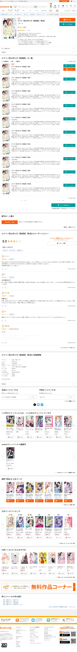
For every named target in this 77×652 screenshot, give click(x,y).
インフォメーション (34, 638)
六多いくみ (20, 23)
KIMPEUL (60, 532)
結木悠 (65, 532)
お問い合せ (32, 640)
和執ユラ (18, 532)
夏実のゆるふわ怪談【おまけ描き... (38, 430)
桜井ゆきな (51, 532)
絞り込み (15, 7)
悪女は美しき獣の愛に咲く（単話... (38, 530)
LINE (17, 638)
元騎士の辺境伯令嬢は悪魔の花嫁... (29, 496)
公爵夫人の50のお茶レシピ (10, 529)
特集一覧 (18, 632)
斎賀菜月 (37, 532)
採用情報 (46, 632)
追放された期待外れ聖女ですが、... (38, 496)
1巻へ (12, 61)
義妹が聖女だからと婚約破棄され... (48, 530)
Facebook (18, 646)
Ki (4, 274)
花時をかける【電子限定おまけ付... (58, 430)
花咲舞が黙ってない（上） (61, 567)
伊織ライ (11, 497)
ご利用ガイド (74, 10)
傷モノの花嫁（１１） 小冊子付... (10, 430)
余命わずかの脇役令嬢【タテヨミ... (58, 530)
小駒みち (37, 497)
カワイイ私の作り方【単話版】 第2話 (20, 77)
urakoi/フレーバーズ (16, 365)
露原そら (52, 497)
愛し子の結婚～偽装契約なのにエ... (48, 496)
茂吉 (7, 497)
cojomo (12, 463)
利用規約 (46, 633)
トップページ (19, 628)
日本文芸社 (14, 363)
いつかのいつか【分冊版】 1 (24, 567)
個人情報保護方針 (48, 635)
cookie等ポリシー (48, 638)
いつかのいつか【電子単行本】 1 (6, 568)
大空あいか (47, 497)
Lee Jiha (13, 532)
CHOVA (56, 532)
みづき (6, 292)
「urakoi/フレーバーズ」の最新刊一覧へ (65, 472)
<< (14, 200)
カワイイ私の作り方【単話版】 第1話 (20, 66)
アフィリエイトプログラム (35, 643)
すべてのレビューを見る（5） (68, 347)
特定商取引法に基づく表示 (50, 636)
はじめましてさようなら (51, 567)
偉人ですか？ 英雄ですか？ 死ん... (68, 430)
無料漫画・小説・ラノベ (21, 630)
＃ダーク (5, 250)
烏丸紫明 (42, 532)
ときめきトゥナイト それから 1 (19, 429)
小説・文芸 (43, 10)
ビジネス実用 (50, 11)
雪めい (27, 497)
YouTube (18, 645)
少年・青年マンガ (10, 11)
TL (30, 10)
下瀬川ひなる (67, 431)
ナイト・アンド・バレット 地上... (29, 430)
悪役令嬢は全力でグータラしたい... (19, 496)
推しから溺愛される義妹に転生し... (19, 530)
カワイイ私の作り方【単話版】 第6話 (20, 130)
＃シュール (12, 250)
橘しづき (8, 463)
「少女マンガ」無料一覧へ (69, 504)
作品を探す (32, 630)
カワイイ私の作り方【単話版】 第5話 (20, 117)
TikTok (17, 643)
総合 (3, 10)
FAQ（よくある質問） (34, 636)
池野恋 (17, 431)
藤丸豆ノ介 (12, 431)
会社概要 (46, 628)
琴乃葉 (30, 497)
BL (23, 10)
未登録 (6, 326)
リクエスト (32, 641)
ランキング (18, 633)
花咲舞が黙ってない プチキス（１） (70, 568)
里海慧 (21, 497)
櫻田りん (62, 497)
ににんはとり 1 (42, 566)
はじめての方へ (68, 10)
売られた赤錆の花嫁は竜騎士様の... (10, 496)
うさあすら (56, 497)
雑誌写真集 (57, 11)
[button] (10, 437)
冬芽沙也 (47, 532)
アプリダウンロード (34, 632)
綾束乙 (41, 497)
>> (63, 200)
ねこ (5, 311)
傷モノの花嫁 (29, 529)
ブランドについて (48, 630)
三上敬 (27, 431)
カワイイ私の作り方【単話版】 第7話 (20, 144)
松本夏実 (37, 431)
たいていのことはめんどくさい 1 (14, 568)
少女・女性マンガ (16, 11)
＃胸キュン (20, 250)
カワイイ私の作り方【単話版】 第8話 (20, 157)
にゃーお (6, 256)
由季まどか (47, 431)
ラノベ (37, 10)
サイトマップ (47, 640)
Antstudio (8, 532)
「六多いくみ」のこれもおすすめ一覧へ (66, 577)
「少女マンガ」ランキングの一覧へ (67, 543)
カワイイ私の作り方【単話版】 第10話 (21, 183)
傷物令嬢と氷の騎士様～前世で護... (58, 496)
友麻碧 (7, 431)
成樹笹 (21, 532)
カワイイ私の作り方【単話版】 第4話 (20, 104)
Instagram (18, 641)
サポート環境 (33, 635)
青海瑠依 (56, 431)
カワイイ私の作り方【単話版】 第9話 (20, 170)
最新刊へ (18, 61)
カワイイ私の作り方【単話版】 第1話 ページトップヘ (62, 606)
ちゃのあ (18, 497)
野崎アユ (66, 497)
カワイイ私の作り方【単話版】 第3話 (20, 91)
